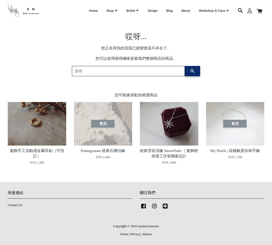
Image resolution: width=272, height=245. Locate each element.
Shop (112, 11)
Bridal (132, 11)
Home (93, 11)
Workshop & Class (214, 11)
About (185, 11)
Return (147, 234)
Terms (124, 234)
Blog (169, 11)
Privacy (136, 234)
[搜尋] (128, 71)
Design (153, 11)
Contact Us (15, 205)
